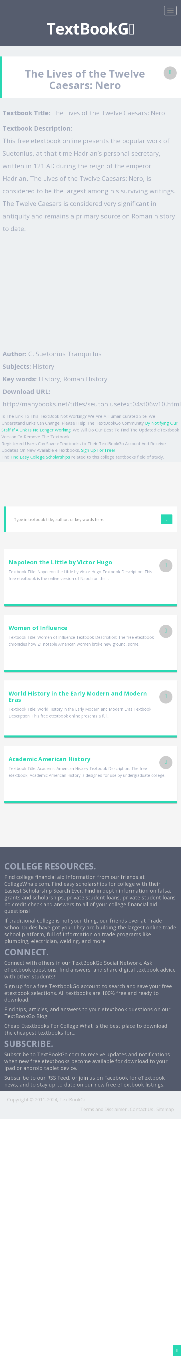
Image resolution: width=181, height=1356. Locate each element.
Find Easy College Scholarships (40, 457)
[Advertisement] (53, 291)
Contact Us (141, 1109)
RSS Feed (58, 1077)
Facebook (116, 1077)
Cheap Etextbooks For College (41, 1025)
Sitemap (165, 1109)
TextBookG (90, 28)
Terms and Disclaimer (103, 1109)
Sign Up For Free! (98, 450)
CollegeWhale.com (26, 883)
